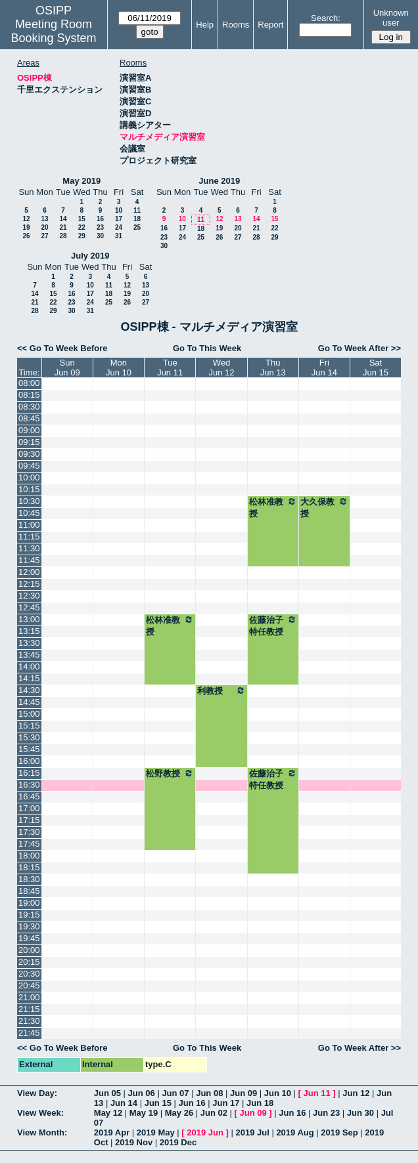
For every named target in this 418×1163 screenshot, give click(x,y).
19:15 (29, 915)
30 (100, 236)
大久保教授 (324, 507)
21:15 (29, 1009)
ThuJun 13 (273, 367)
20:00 (29, 950)
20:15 (29, 962)
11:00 (29, 525)
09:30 (29, 454)
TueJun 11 (170, 367)
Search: (325, 18)
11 (137, 210)
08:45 (29, 418)
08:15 (29, 395)
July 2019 (90, 256)
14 (62, 218)
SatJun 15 (375, 367)
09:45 (29, 466)
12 (26, 218)
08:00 (29, 383)
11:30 (29, 548)
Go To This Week (207, 348)
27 (44, 236)
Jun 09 (243, 1093)
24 (118, 227)
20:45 (29, 985)
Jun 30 (360, 1113)
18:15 (29, 867)
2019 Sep (339, 1132)
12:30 (29, 596)
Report (270, 25)
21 (62, 227)
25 (137, 227)
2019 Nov (133, 1142)
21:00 (29, 997)
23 (100, 227)
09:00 (29, 430)
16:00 (29, 761)
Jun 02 (213, 1113)
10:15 (29, 489)
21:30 (29, 1021)
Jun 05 (107, 1093)
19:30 (29, 926)
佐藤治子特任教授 (273, 625)
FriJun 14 (324, 367)
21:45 (29, 1033)
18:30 (29, 879)
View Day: (37, 1093)
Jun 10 (277, 1093)
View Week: (40, 1113)
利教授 (221, 690)
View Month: (42, 1132)
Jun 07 (175, 1093)
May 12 (108, 1113)
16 (100, 218)
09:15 (29, 442)
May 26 (179, 1113)
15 (81, 218)
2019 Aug (295, 1132)
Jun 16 (191, 1103)
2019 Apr (111, 1132)
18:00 (29, 855)
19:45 (29, 938)
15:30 (29, 737)
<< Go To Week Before (62, 348)
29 (81, 236)
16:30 (29, 785)
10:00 (29, 477)
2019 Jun (205, 1132)
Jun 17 (225, 1103)
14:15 (29, 678)
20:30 (29, 974)
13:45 (29, 655)
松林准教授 (273, 507)
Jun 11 (317, 1093)
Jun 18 (259, 1103)
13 (44, 218)
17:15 (29, 820)
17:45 (29, 844)
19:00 (29, 903)
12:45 (29, 607)
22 (81, 227)
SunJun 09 (67, 367)
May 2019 (81, 181)
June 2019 (219, 181)
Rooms (235, 25)
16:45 (29, 796)
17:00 (29, 808)
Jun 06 (141, 1093)
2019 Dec (178, 1142)
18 (137, 218)
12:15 (29, 584)
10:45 (29, 513)
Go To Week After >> (359, 348)
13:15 (29, 631)
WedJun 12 (221, 367)
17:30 (29, 832)
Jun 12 (355, 1093)
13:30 (29, 643)
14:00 (29, 666)
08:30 (29, 407)
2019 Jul (252, 1132)
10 (118, 210)
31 (118, 236)
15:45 (29, 749)
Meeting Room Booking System (53, 31)
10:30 (29, 501)
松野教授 (170, 773)
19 (26, 227)
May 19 (143, 1113)
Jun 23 (326, 1113)
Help (205, 25)
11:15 (29, 536)
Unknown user (391, 18)
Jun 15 (158, 1103)
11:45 (29, 560)
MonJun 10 (118, 367)
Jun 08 (209, 1093)
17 (118, 218)
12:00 (29, 572)
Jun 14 (123, 1103)
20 (44, 227)
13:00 (29, 619)
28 (62, 236)
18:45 (29, 891)
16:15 (29, 773)
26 (26, 236)
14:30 (29, 690)
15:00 (29, 714)
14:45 (29, 702)
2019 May (156, 1132)
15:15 (29, 725)
